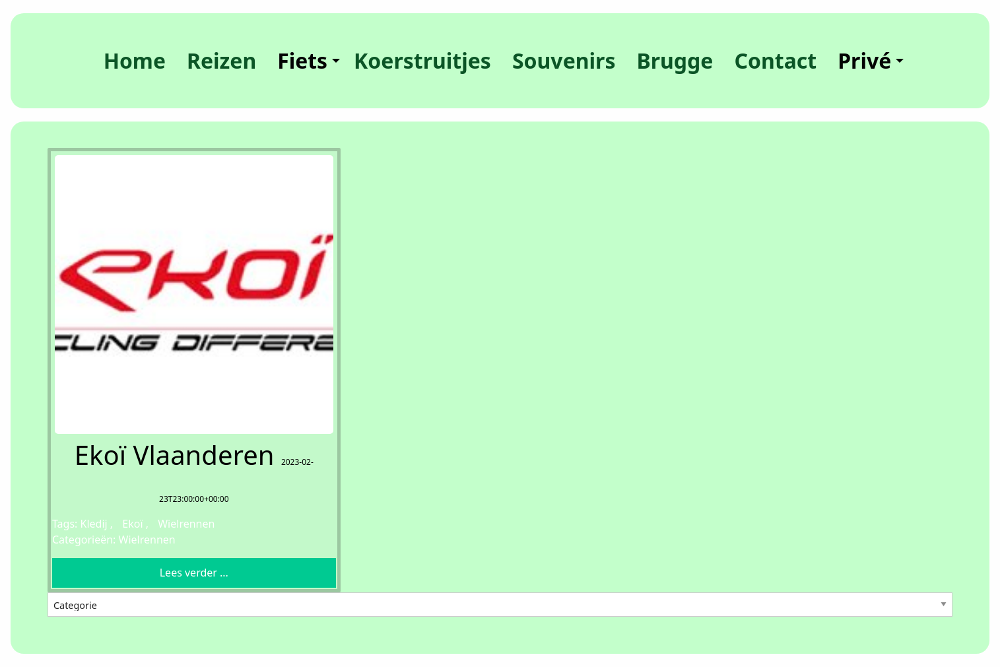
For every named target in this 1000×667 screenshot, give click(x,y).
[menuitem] (134, 61)
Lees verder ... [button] (194, 572)
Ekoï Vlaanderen (175, 455)
